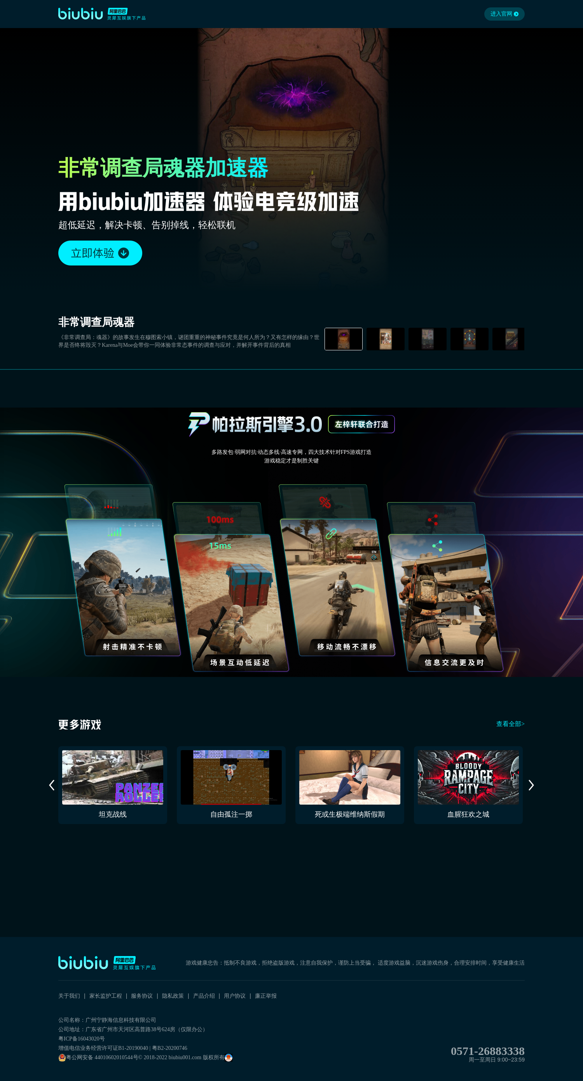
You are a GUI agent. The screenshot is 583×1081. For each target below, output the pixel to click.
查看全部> (510, 724)
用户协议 (235, 996)
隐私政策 (173, 996)
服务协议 (142, 996)
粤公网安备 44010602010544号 (98, 1058)
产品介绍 (204, 996)
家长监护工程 (105, 996)
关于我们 (69, 996)
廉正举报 (266, 996)
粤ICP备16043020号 (81, 1039)
